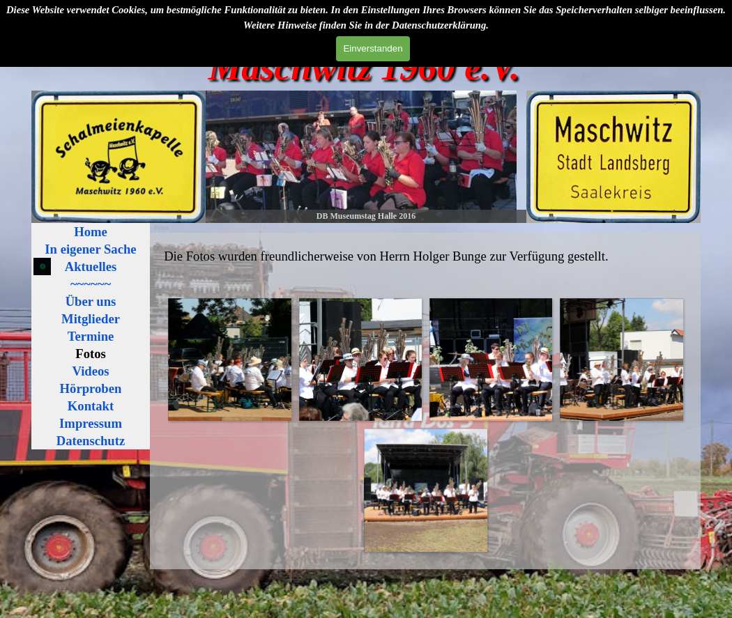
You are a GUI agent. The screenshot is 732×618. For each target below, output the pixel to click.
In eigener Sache (90, 249)
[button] (229, 359)
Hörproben (91, 388)
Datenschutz (90, 440)
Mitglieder (90, 318)
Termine (91, 336)
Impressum (90, 423)
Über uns (91, 301)
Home (90, 231)
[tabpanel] (425, 256)
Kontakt (91, 406)
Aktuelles (91, 266)
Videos (90, 371)
